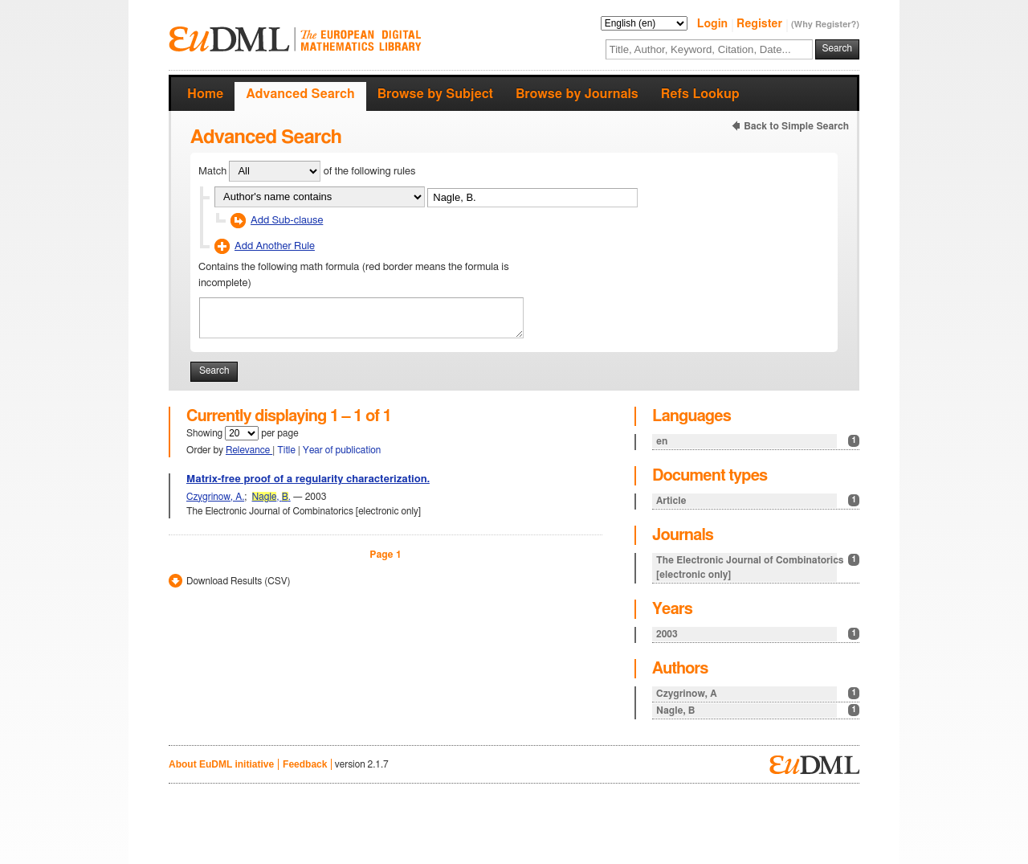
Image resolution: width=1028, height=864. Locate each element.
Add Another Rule (275, 246)
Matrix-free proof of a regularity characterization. (308, 479)
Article (757, 500)
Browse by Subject (435, 94)
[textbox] (709, 49)
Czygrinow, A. (215, 497)
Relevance (249, 450)
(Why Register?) (825, 24)
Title (287, 450)
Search (837, 48)
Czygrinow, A (757, 693)
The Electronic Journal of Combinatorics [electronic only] (757, 566)
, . (271, 497)
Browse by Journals (577, 94)
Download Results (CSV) (238, 581)
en (757, 441)
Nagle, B (757, 710)
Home (205, 94)
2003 (757, 634)
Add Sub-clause (287, 220)
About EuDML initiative (221, 764)
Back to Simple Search (796, 126)
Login (714, 24)
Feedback (305, 764)
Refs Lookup (700, 94)
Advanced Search (300, 94)
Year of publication (342, 450)
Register (760, 24)
